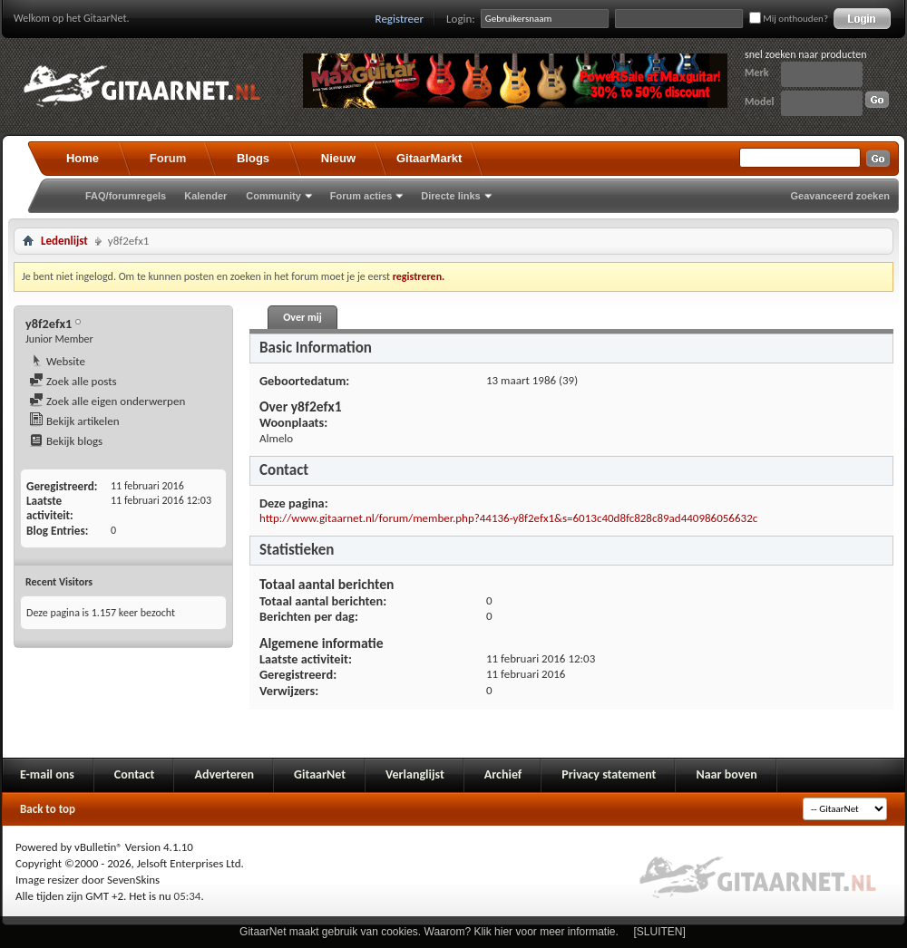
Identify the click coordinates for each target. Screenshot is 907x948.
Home (82, 158)
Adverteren (224, 774)
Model (759, 101)
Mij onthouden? (788, 18)
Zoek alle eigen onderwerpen (107, 401)
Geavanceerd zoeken (840, 195)
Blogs (253, 158)
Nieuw (338, 158)
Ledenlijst (64, 240)
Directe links (450, 195)
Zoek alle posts (73, 381)
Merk (757, 72)
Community (273, 195)
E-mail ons (47, 774)
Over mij (302, 317)
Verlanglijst (414, 774)
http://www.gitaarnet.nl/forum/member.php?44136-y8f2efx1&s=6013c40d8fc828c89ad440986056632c (508, 518)
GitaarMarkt (429, 158)
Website (57, 361)
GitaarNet (320, 774)
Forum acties (361, 195)
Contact (134, 774)
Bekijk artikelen (74, 421)
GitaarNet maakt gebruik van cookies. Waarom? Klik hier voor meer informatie (427, 931)
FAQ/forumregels (125, 195)
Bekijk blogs (65, 441)
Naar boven (726, 774)
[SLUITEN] (660, 931)
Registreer (399, 18)
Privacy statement (608, 774)
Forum (168, 158)
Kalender (205, 195)
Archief (503, 774)
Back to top (47, 809)
